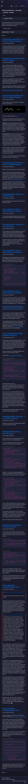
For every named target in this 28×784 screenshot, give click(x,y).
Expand (12, 264)
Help (25, 782)
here (17, 116)
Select (8, 264)
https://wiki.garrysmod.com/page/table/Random (12, 306)
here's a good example (16, 326)
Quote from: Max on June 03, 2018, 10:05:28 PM (13, 592)
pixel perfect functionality (17, 179)
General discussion (9, 39)
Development (7, 194)
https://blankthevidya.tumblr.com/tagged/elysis (12, 90)
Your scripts (7, 209)
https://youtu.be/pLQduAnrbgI (19, 716)
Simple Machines (12, 779)
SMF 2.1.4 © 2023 (5, 779)
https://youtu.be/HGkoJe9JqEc (16, 355)
